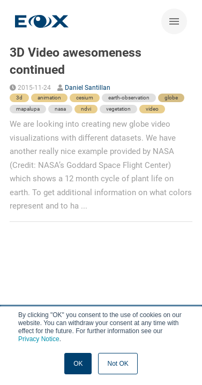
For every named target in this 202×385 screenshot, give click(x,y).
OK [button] (78, 363)
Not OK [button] (117, 363)
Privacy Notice (38, 339)
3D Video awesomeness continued (75, 60)
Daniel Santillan (87, 87)
